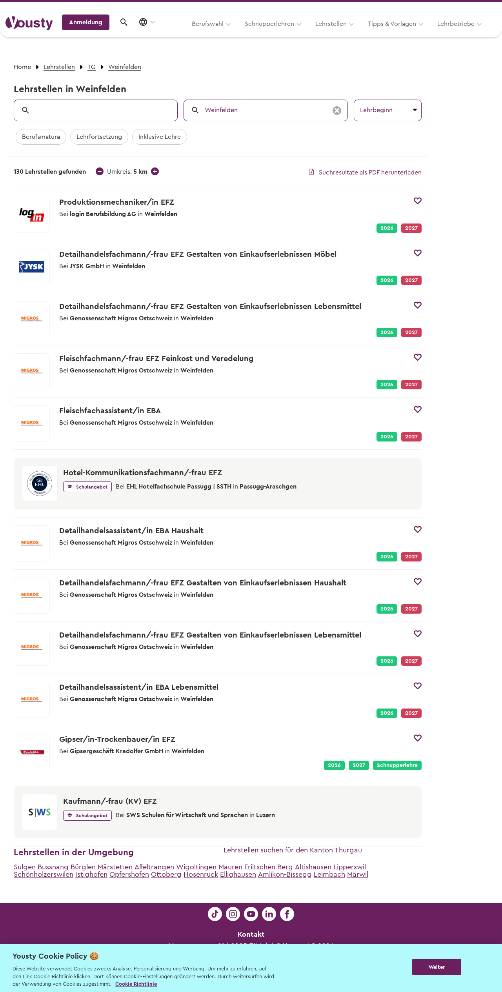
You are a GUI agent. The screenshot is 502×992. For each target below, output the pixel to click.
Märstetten (115, 866)
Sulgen (25, 866)
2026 (386, 228)
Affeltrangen (154, 866)
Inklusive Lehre (159, 137)
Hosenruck (201, 874)
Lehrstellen (231, 34)
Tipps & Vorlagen (292, 34)
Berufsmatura (41, 137)
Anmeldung (428, 33)
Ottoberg (166, 874)
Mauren (230, 866)
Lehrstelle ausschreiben (462, 8)
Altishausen (313, 866)
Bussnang (53, 866)
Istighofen (91, 874)
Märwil (357, 874)
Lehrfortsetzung (99, 137)
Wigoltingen (196, 866)
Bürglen (83, 866)
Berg (285, 866)
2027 (359, 765)
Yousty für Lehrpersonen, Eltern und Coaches (350, 8)
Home (22, 67)
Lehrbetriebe (356, 34)
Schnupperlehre (397, 765)
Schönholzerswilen (43, 874)
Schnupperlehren (170, 34)
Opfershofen (129, 874)
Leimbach (329, 874)
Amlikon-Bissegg (285, 874)
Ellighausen (238, 874)
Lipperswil (349, 866)
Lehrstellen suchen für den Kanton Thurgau (293, 850)
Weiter (437, 967)
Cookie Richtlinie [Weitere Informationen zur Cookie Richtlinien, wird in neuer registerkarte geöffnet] (136, 984)
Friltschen (259, 866)
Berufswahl (108, 34)
